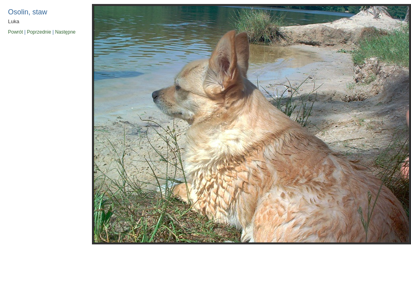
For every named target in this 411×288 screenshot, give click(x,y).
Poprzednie (39, 32)
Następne (65, 32)
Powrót (15, 32)
